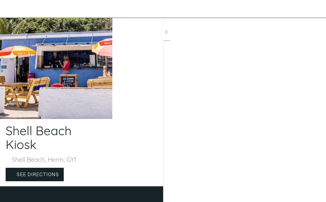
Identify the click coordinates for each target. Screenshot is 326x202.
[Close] (9, 9)
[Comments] (315, 194)
